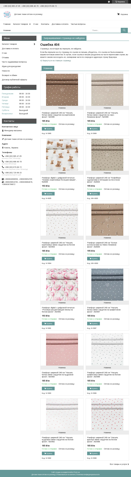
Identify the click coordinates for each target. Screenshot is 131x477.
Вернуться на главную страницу (56, 60)
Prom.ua (77, 472)
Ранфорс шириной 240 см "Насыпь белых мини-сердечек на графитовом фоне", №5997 (104, 310)
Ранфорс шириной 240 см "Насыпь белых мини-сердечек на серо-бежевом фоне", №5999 (102, 115)
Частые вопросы (78, 24)
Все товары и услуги (118, 464)
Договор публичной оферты (14, 80)
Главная (6, 24)
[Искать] (124, 30)
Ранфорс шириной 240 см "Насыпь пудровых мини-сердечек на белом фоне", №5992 (57, 440)
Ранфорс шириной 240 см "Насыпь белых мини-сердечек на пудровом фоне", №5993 (57, 375)
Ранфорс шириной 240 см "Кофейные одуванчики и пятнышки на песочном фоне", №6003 (104, 180)
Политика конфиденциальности (88, 474)
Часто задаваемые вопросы (14, 62)
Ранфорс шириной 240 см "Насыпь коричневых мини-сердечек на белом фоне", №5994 (58, 245)
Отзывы (5, 57)
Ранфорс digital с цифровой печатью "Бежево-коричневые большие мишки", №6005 (59, 180)
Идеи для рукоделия (11, 66)
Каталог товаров (20, 24)
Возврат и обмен (9, 75)
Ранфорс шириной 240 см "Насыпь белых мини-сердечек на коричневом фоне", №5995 (58, 115)
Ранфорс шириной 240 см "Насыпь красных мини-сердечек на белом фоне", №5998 (102, 440)
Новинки (7, 30)
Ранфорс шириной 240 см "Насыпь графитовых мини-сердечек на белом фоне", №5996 (104, 375)
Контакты (45, 24)
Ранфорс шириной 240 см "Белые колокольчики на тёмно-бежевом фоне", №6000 (102, 245)
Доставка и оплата (60, 24)
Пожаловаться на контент (66, 474)
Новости (6, 71)
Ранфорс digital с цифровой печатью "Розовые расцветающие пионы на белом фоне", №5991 (58, 310)
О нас (35, 24)
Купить (49, 129)
